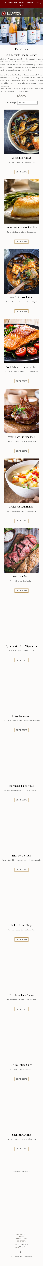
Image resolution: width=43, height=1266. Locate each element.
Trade (21, 1237)
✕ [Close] (41, 4)
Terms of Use (21, 1239)
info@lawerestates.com (21, 1248)
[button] (41, 14)
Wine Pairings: (10, 103)
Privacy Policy (21, 1235)
